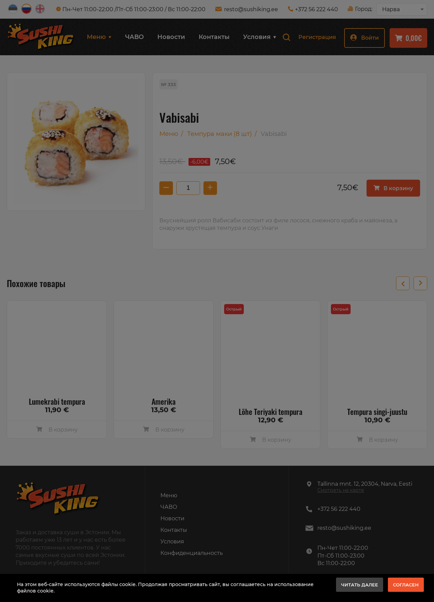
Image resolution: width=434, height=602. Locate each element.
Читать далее (359, 584)
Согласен (406, 584)
